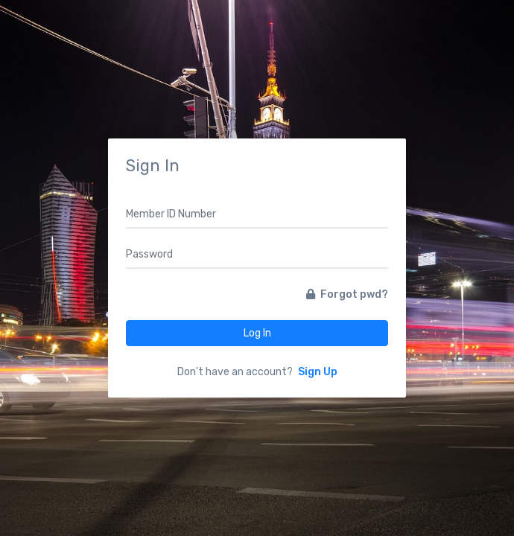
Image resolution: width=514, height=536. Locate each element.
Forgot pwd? (347, 294)
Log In (257, 333)
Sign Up (317, 372)
